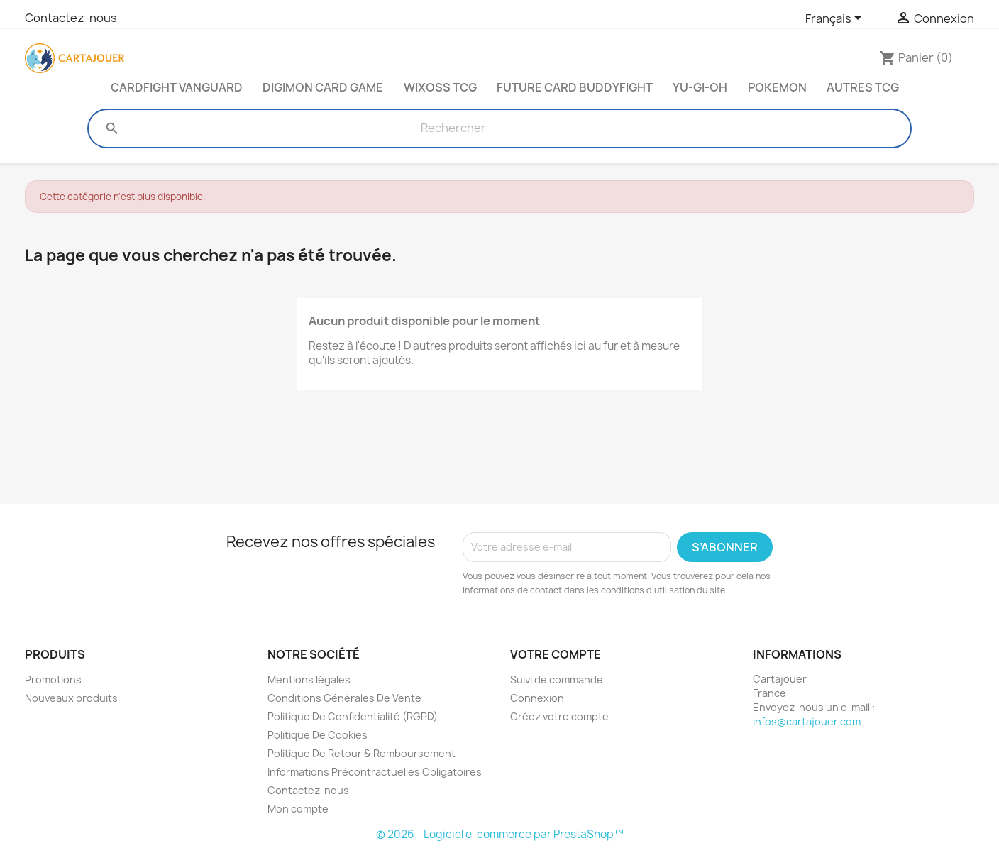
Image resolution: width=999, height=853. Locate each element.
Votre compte (555, 654)
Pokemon (777, 87)
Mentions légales (309, 679)
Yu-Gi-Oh (700, 87)
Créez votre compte (559, 716)
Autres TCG (863, 87)
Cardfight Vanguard (177, 87)
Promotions (53, 679)
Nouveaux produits (71, 698)
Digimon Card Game (323, 87)
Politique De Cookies (317, 735)
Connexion (537, 698)
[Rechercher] (453, 128)
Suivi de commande (556, 679)
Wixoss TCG (440, 87)
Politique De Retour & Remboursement (361, 753)
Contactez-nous (71, 18)
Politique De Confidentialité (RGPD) (352, 716)
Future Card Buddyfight (575, 87)
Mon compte (298, 808)
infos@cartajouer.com (807, 721)
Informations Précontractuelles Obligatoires (374, 771)
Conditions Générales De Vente (344, 698)
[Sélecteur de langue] (835, 19)
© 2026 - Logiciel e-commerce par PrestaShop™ (500, 834)
